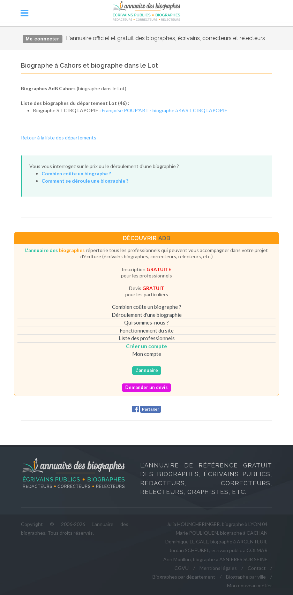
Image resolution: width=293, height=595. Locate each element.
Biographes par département (183, 577)
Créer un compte (146, 346)
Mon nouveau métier (249, 585)
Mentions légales (218, 568)
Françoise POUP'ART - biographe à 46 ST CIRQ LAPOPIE (164, 110)
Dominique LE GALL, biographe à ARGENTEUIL (216, 541)
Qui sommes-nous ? (146, 322)
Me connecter (42, 38)
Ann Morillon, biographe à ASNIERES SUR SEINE (215, 559)
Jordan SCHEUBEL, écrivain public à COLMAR (218, 550)
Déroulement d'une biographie (147, 315)
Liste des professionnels (147, 338)
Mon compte (146, 354)
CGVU (181, 568)
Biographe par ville (246, 577)
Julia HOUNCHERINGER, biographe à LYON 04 (217, 524)
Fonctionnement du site (147, 330)
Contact (257, 568)
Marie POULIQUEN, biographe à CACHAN (222, 533)
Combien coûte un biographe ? (146, 307)
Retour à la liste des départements (58, 137)
